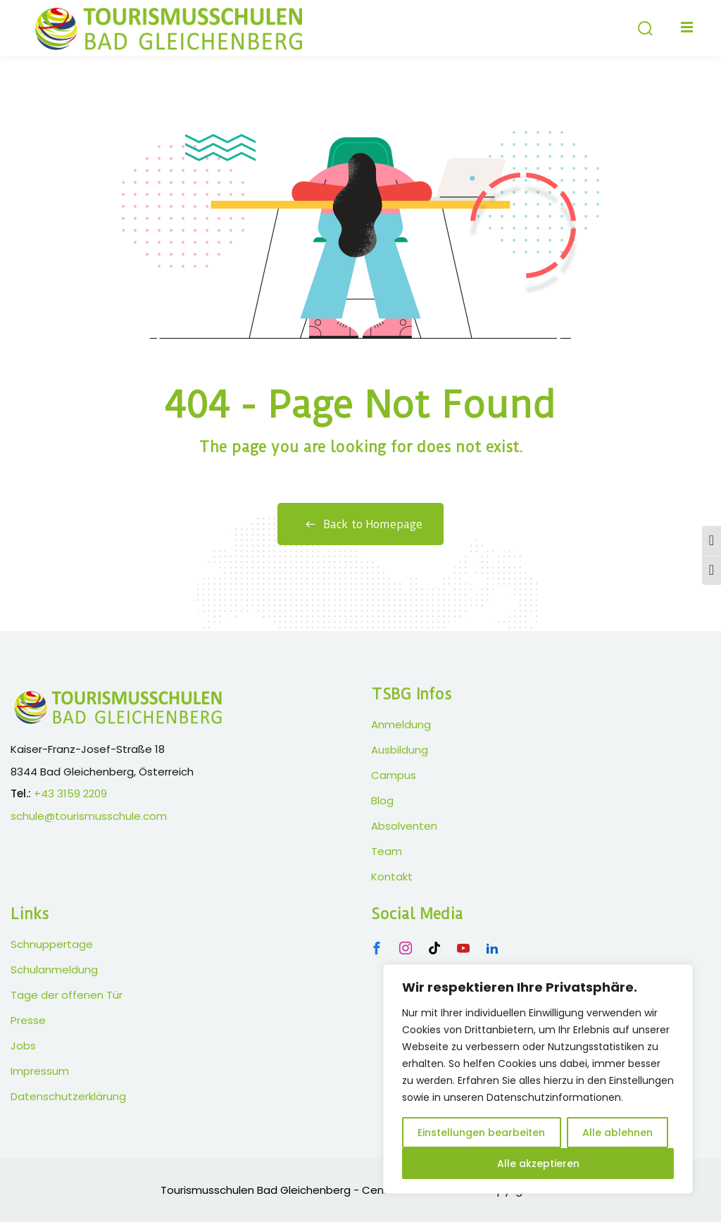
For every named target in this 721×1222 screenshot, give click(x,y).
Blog (382, 800)
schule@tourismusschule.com (89, 816)
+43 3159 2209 (70, 793)
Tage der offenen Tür (67, 994)
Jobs (23, 1045)
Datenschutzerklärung (68, 1096)
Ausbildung (399, 749)
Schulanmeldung (54, 969)
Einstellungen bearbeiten (481, 1133)
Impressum (40, 1071)
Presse (28, 1020)
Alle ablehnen (617, 1133)
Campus (393, 775)
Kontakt (392, 876)
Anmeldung (401, 724)
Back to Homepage (360, 524)
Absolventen (404, 825)
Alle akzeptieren (538, 1163)
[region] (538, 1079)
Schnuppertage (52, 944)
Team (386, 851)
